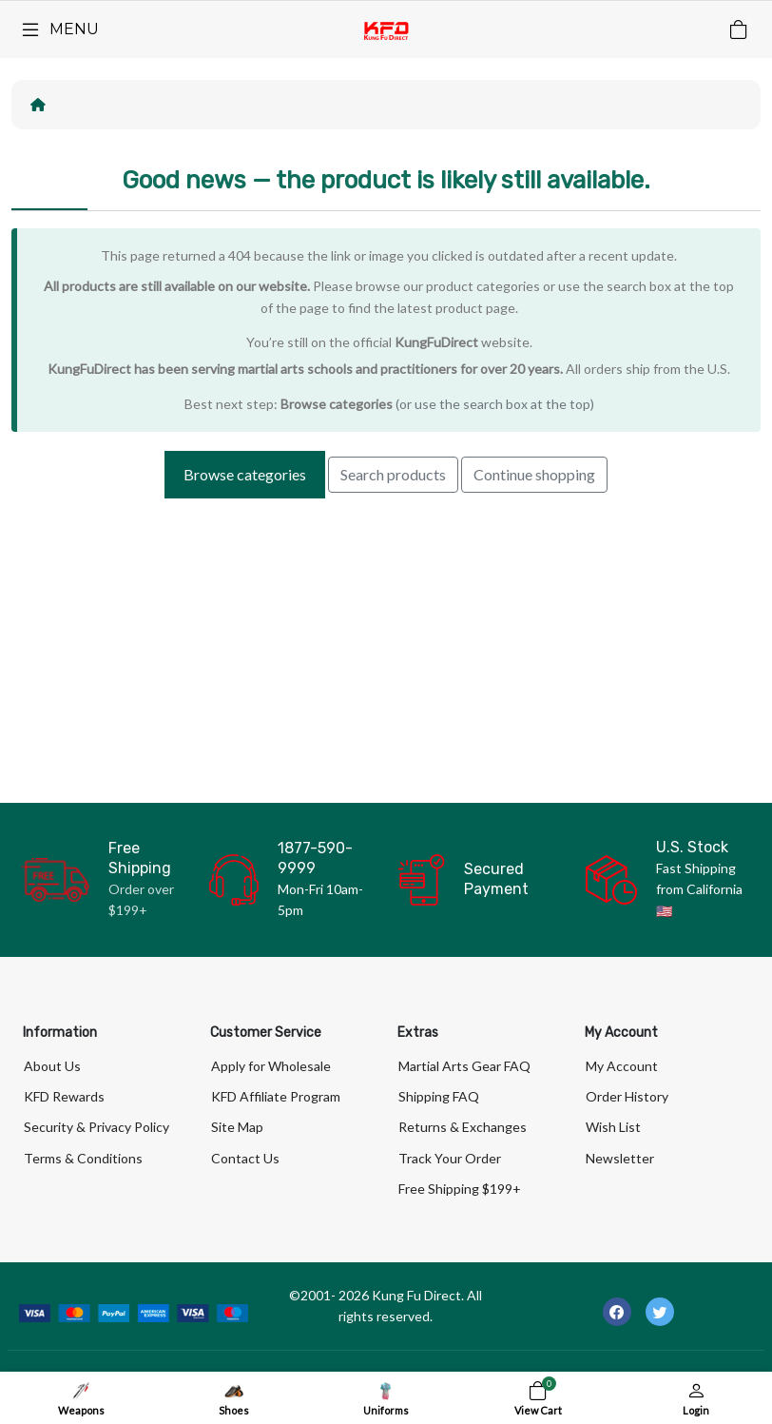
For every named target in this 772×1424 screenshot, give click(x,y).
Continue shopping (534, 474)
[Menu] (59, 29)
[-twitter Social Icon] (660, 1311)
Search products (393, 474)
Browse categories (336, 404)
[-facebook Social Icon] (617, 1311)
